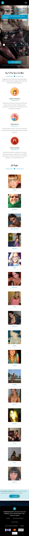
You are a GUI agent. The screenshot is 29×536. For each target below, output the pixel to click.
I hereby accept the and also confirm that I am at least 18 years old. (15, 45)
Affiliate (22, 525)
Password (5, 37)
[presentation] (14, 52)
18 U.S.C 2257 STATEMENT (11, 525)
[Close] (14, 496)
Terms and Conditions (18, 518)
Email (4, 29)
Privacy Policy (14, 522)
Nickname (5, 22)
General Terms (19, 44)
